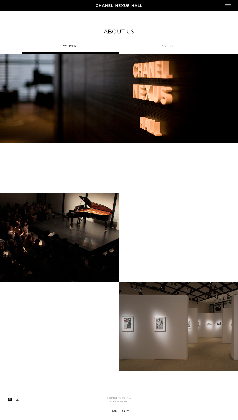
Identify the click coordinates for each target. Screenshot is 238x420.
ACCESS (167, 46)
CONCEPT (70, 46)
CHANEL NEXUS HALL (119, 5)
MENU (224, 4)
